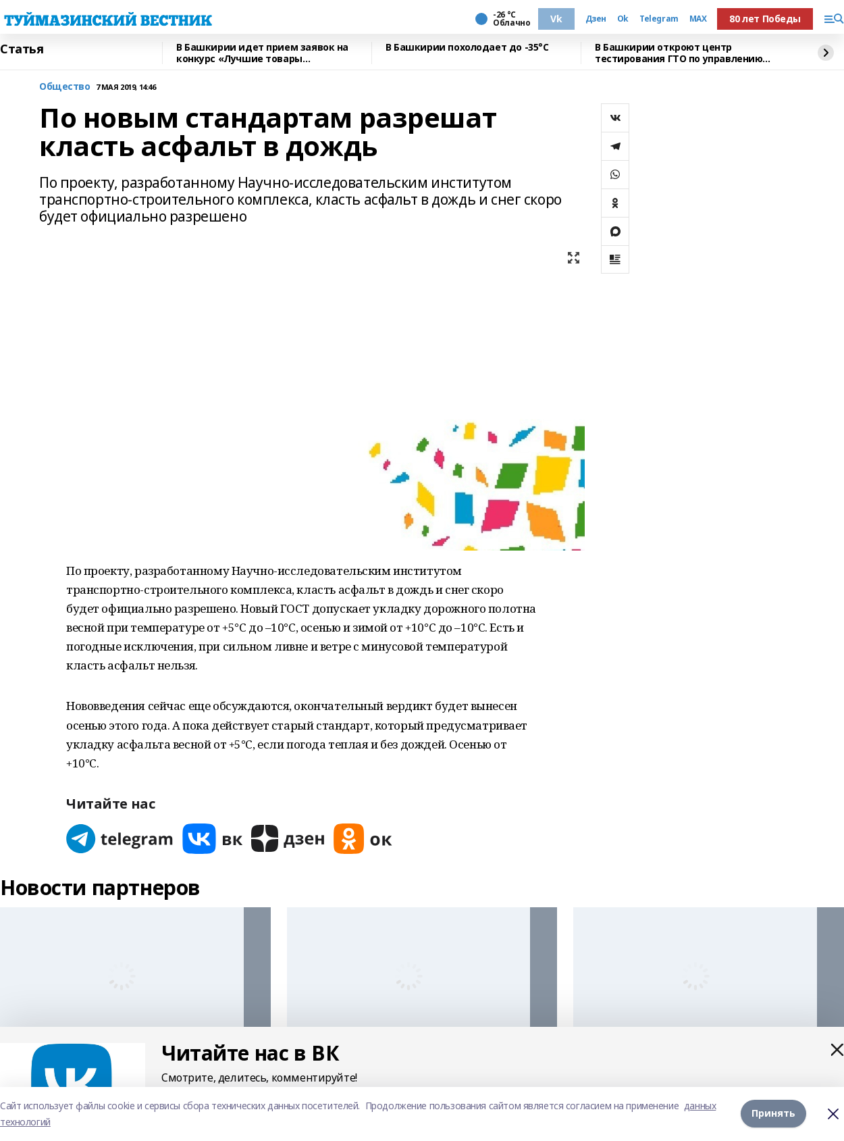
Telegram (659, 19)
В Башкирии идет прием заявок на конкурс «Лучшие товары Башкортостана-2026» (262, 53)
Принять (773, 1113)
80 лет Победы (765, 18)
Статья (21, 49)
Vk (556, 18)
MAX (698, 19)
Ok (623, 19)
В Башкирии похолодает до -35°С (467, 47)
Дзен (595, 19)
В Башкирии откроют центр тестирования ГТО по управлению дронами (678, 53)
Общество (64, 87)
